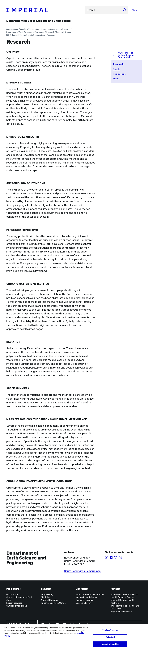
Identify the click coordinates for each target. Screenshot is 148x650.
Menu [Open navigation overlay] (137, 10)
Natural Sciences (49, 600)
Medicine (45, 597)
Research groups (84, 600)
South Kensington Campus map (82, 571)
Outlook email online (16, 605)
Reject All (110, 637)
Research (50, 32)
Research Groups (63, 32)
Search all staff (83, 603)
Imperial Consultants (121, 611)
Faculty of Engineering (29, 29)
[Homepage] (44, 10)
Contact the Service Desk (19, 597)
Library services (14, 603)
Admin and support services (90, 594)
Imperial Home (12, 29)
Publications (119, 74)
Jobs (8, 600)
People (116, 69)
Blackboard (12, 594)
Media (116, 78)
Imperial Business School (53, 603)
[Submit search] (124, 10)
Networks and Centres (87, 597)
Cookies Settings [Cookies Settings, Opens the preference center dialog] (110, 630)
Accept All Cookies (110, 644)
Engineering (47, 594)
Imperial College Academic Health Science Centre (124, 596)
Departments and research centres (55, 29)
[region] (74, 637)
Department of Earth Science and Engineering (38, 21)
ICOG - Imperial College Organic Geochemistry (25, 35)
